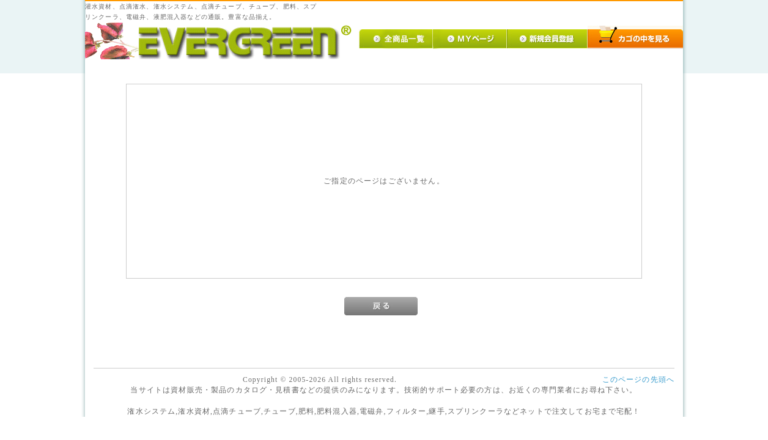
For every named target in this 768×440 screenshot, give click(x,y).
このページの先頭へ (638, 380)
